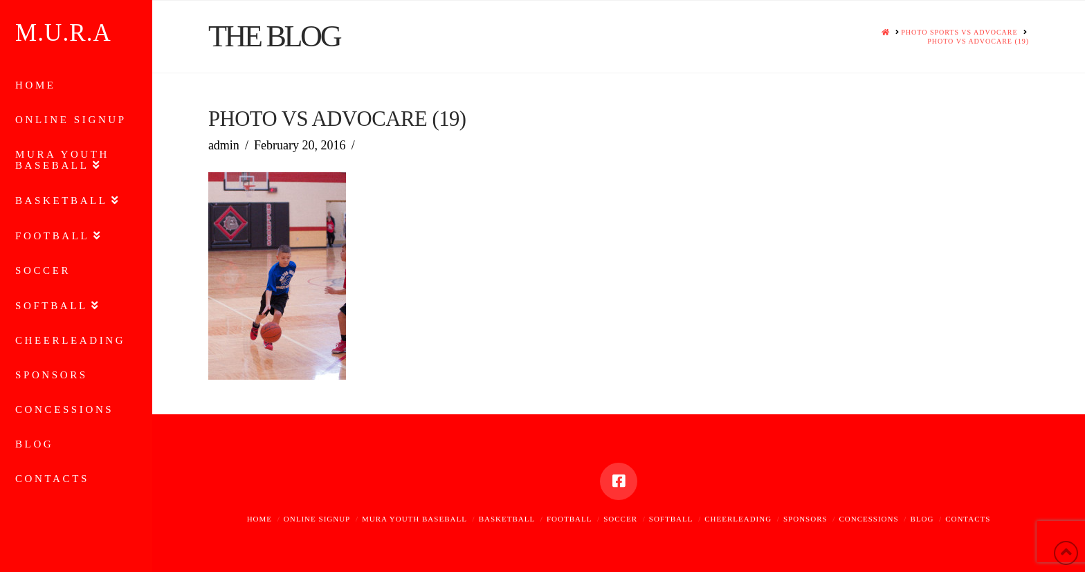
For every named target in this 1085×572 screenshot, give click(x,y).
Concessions (868, 519)
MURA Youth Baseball (414, 519)
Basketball (507, 519)
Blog (921, 519)
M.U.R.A (63, 33)
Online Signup (317, 519)
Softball (671, 519)
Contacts (967, 519)
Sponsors (805, 519)
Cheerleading (738, 519)
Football (569, 519)
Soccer (620, 519)
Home (259, 519)
